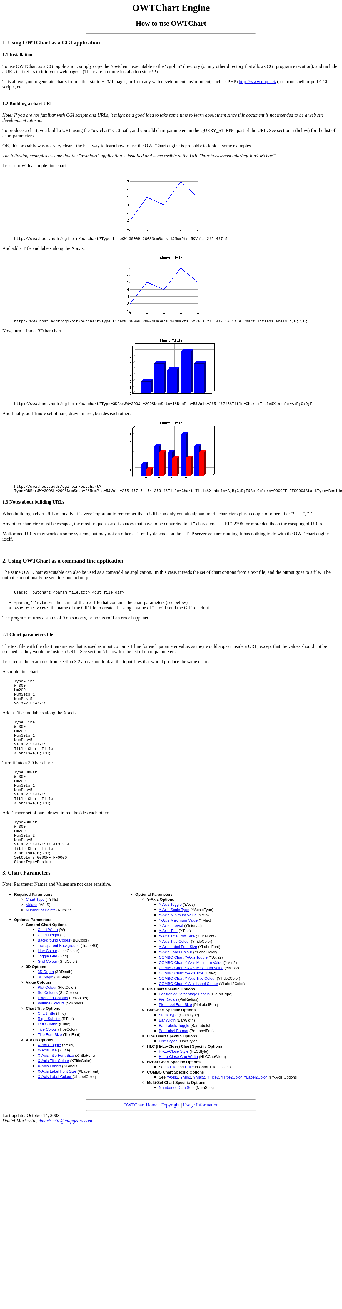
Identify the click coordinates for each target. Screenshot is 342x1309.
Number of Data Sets (176, 1121)
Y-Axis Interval (171, 959)
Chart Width (48, 963)
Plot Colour (47, 1021)
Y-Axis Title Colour (174, 975)
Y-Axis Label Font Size (178, 980)
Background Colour (54, 974)
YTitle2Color (231, 1111)
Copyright (170, 1138)
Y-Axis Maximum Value (178, 954)
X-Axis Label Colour (55, 1110)
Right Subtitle (49, 1052)
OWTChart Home (140, 1138)
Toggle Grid (47, 989)
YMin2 (185, 1111)
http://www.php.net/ (257, 81)
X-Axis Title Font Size (56, 1089)
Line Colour (47, 984)
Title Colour (47, 1063)
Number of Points (40, 943)
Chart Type (35, 933)
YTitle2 (213, 1111)
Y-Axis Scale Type (174, 943)
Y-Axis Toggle (170, 938)
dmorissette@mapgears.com (65, 1154)
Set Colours (48, 1026)
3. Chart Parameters (26, 906)
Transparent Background (59, 979)
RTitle (171, 1100)
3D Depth (46, 1005)
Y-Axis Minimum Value (178, 948)
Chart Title (46, 1047)
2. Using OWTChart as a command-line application (62, 565)
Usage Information (200, 1138)
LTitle (189, 1100)
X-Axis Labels (49, 1099)
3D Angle (45, 1010)
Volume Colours (51, 1036)
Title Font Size (50, 1068)
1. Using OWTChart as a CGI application (51, 42)
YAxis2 (172, 1111)
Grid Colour (47, 995)
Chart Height (48, 968)
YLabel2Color (255, 1111)
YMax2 (199, 1111)
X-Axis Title (47, 1083)
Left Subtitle (48, 1057)
